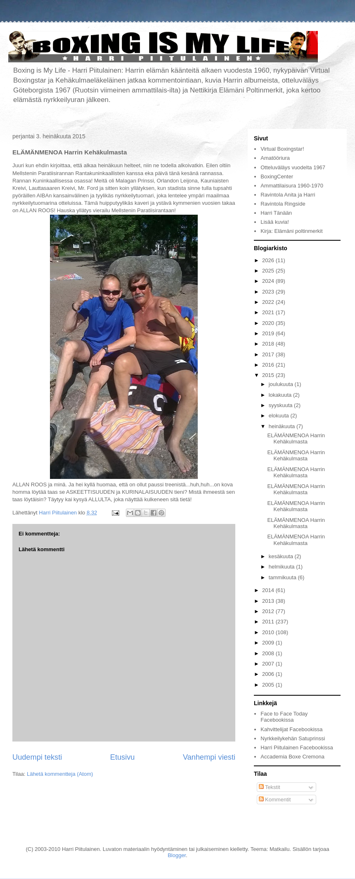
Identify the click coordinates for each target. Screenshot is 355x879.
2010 (269, 632)
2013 (269, 601)
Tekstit (269, 787)
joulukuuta (282, 384)
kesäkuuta (282, 556)
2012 (269, 611)
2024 (269, 281)
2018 (269, 344)
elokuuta (280, 415)
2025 (269, 271)
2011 (269, 621)
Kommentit (275, 799)
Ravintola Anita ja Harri (287, 195)
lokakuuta (281, 395)
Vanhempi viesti (209, 757)
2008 (269, 653)
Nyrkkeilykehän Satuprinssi (292, 738)
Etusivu (122, 757)
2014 (269, 590)
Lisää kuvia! (274, 222)
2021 (269, 312)
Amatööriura (275, 158)
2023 (269, 292)
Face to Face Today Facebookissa (284, 717)
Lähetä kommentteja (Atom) (60, 774)
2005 (269, 685)
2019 (269, 333)
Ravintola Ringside (282, 204)
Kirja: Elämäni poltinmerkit (291, 231)
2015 (269, 375)
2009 (269, 643)
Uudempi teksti (37, 757)
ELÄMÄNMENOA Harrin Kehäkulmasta (295, 438)
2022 (269, 302)
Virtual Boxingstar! (282, 149)
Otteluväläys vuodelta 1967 (292, 167)
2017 (269, 354)
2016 (269, 365)
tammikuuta (283, 577)
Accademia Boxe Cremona (292, 756)
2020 (269, 323)
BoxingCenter (276, 176)
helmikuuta (282, 567)
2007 (269, 664)
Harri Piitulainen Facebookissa (296, 747)
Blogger (177, 855)
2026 (269, 260)
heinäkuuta (282, 426)
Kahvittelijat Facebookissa (291, 729)
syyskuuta (281, 405)
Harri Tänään (276, 213)
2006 (269, 674)
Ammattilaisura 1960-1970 (291, 185)
